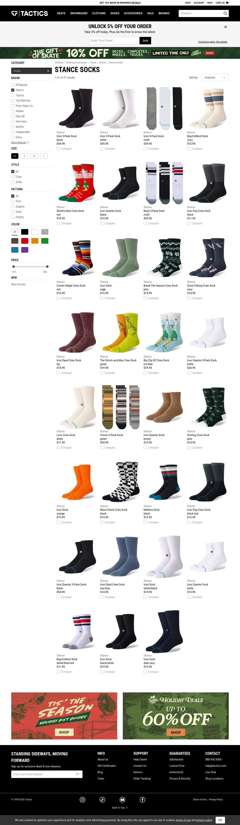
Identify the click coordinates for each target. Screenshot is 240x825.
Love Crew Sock (77, 413)
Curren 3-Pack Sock (121, 413)
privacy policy (204, 820)
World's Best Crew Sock (77, 189)
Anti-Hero (21, 121)
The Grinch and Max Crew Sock (121, 338)
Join (145, 40)
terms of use (183, 820)
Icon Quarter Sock (121, 189)
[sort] (215, 77)
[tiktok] (102, 800)
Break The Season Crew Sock (164, 263)
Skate (61, 13)
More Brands (20, 142)
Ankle (19, 182)
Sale (150, 13)
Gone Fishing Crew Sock (208, 263)
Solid (16, 211)
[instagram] (82, 800)
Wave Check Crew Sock (121, 487)
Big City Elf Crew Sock (164, 338)
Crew (19, 176)
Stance (17, 90)
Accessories (133, 13)
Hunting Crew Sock (208, 413)
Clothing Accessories (76, 62)
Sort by (193, 77)
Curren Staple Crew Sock (77, 263)
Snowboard (78, 13)
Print (16, 201)
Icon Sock (121, 263)
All (15, 171)
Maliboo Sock (164, 487)
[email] (46, 774)
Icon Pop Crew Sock (208, 189)
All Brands (21, 84)
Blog (100, 772)
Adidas (20, 111)
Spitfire (20, 126)
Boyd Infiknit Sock (208, 114)
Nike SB (20, 116)
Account (199, 2)
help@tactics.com (215, 765)
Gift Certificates (107, 765)
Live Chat (210, 772)
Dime (19, 137)
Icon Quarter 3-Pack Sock (208, 338)
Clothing (99, 13)
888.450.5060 (213, 759)
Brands (164, 13)
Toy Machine (23, 100)
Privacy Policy (216, 799)
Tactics (29, 13)
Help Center (140, 759)
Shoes (114, 13)
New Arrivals (18, 284)
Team (101, 778)
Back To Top (120, 807)
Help (210, 2)
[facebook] (142, 800)
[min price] (17, 272)
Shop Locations (214, 778)
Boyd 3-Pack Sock (164, 189)
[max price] (47, 272)
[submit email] (78, 773)
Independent (23, 132)
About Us (103, 759)
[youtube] (122, 800)
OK (220, 820)
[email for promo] (114, 40)
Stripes (17, 217)
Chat (188, 2)
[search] (204, 13)
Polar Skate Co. (24, 105)
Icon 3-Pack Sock (77, 114)
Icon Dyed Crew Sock (77, 338)
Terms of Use (199, 799)
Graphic (18, 206)
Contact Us (140, 765)
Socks (32, 71)
